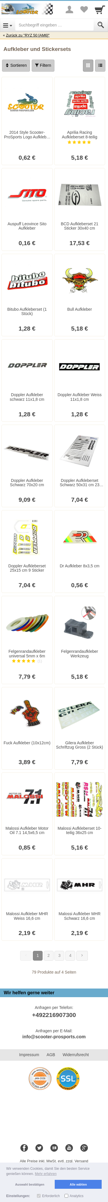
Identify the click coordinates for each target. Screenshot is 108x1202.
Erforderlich (51, 1196)
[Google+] (84, 1148)
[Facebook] (24, 1148)
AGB (51, 1054)
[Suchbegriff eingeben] (54, 25)
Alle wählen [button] (78, 1184)
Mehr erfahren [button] (45, 1174)
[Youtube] (69, 1148)
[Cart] (100, 9)
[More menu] (69, 9)
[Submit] (101, 25)
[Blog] (54, 1148)
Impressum (29, 1054)
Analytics (77, 1196)
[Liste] (100, 66)
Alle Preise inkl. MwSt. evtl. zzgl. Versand (54, 1161)
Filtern (43, 65)
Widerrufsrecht (75, 1054)
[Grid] (88, 66)
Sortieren (16, 65)
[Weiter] (82, 956)
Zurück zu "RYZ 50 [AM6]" (28, 35)
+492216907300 (54, 1015)
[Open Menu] (7, 25)
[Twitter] (39, 1148)
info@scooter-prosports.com (54, 1036)
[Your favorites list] (83, 9)
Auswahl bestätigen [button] (29, 1184)
